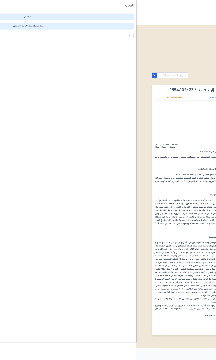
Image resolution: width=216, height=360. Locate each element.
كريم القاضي (76, 97)
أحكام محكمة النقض (184, 75)
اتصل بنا (95, 353)
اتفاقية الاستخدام (129, 353)
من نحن (110, 353)
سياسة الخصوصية (155, 353)
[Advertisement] (108, 52)
